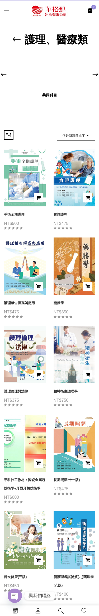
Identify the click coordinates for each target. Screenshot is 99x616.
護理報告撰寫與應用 (19, 302)
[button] (90, 10)
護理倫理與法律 (16, 391)
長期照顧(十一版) (67, 479)
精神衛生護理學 (66, 391)
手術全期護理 (14, 214)
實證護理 (60, 214)
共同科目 (49, 95)
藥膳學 (59, 302)
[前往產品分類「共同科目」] (49, 72)
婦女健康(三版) (15, 576)
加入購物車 (38, 197)
